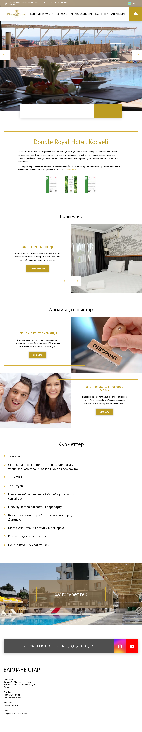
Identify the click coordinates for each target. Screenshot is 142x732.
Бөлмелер (71, 217)
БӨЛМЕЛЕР (62, 13)
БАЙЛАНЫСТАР (118, 13)
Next (137, 55)
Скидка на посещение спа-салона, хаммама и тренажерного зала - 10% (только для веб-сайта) (43, 469)
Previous (5, 55)
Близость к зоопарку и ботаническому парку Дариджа (40, 520)
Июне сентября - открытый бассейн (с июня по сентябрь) (41, 499)
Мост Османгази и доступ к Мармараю (36, 531)
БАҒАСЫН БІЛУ (37, 270)
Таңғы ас (14, 459)
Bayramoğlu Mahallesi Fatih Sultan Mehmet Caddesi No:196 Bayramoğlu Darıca (19, 687)
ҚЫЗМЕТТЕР (101, 13)
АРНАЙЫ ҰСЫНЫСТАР (81, 13)
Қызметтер (71, 446)
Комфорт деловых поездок (28, 539)
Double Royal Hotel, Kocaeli (71, 142)
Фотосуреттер (71, 597)
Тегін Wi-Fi (16, 480)
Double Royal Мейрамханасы (29, 548)
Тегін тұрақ (16, 488)
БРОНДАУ (37, 357)
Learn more (71, 170)
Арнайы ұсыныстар (71, 311)
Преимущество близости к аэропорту (35, 509)
